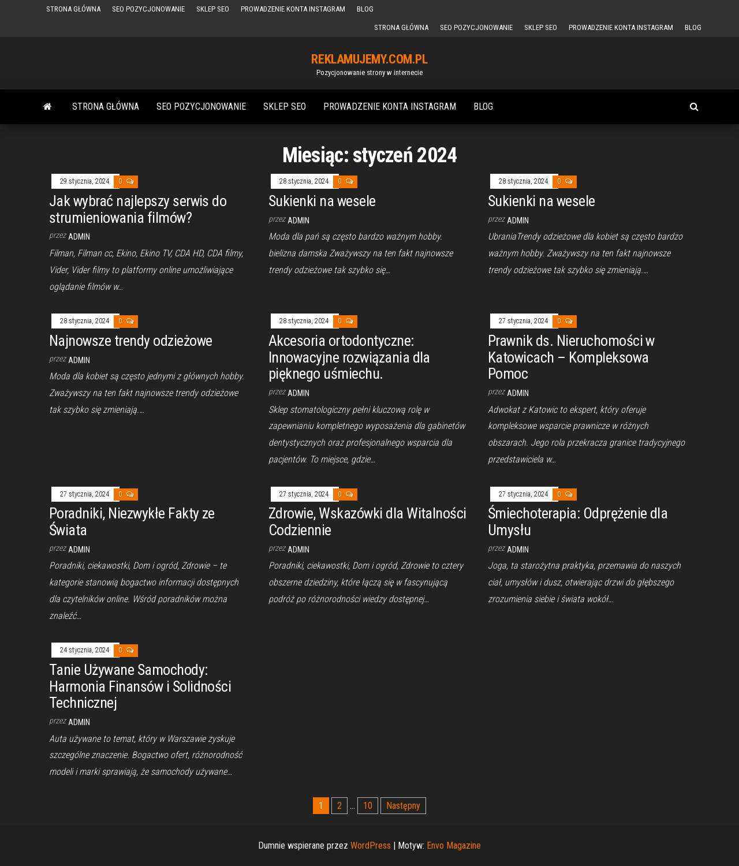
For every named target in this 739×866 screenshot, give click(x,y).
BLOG (365, 9)
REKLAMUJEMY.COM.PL (369, 59)
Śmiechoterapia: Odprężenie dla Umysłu (577, 522)
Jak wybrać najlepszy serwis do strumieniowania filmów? (137, 209)
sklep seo (212, 9)
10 (367, 805)
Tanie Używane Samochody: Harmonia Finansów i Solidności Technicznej (140, 686)
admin (79, 236)
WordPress (370, 845)
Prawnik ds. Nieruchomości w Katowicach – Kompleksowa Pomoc (571, 357)
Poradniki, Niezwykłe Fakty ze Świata (132, 522)
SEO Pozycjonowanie (148, 9)
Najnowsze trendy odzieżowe (130, 340)
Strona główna (73, 9)
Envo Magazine (454, 845)
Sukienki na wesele (322, 201)
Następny (403, 805)
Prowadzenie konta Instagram (293, 9)
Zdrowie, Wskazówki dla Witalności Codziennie (367, 522)
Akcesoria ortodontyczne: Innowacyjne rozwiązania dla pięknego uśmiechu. (349, 357)
